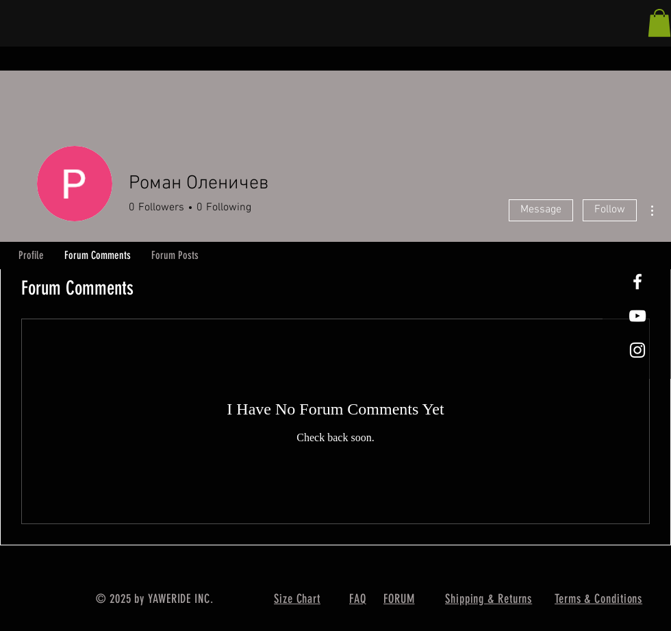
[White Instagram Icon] (637, 350)
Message (540, 209)
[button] (659, 23)
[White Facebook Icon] (637, 281)
